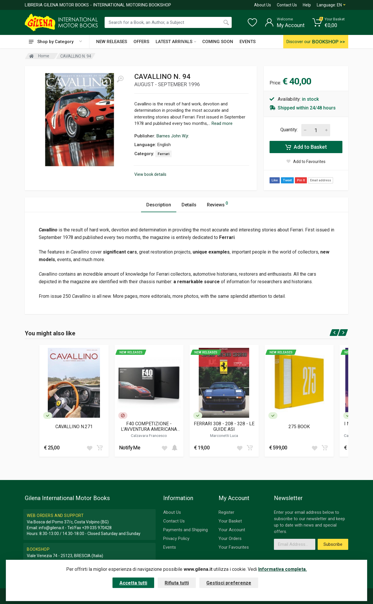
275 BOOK (299, 426)
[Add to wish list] (89, 447)
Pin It (301, 180)
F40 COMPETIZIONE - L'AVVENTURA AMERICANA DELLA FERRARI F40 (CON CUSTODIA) (149, 426)
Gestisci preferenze (228, 583)
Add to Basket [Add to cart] (306, 147)
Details (189, 205)
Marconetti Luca (224, 435)
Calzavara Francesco (149, 435)
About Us (262, 5)
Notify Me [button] (129, 447)
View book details (150, 174)
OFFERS (141, 41)
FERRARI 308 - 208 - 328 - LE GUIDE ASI (224, 426)
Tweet (287, 180)
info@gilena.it (51, 527)
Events (169, 547)
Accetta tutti (133, 583)
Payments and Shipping (185, 529)
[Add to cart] (99, 447)
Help (307, 5)
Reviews (217, 204)
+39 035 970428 (97, 527)
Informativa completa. (282, 569)
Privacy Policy (176, 538)
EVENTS (248, 41)
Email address (320, 180)
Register (226, 512)
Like (275, 180)
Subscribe (332, 544)
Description (158, 205)
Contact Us (287, 5)
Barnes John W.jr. (172, 136)
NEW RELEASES (111, 41)
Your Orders (230, 538)
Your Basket (230, 521)
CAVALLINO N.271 (74, 426)
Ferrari (163, 154)
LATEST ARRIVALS (176, 41)
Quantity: (289, 129)
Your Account (232, 529)
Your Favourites (234, 547)
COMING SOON (217, 41)
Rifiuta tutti (177, 583)
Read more (222, 123)
